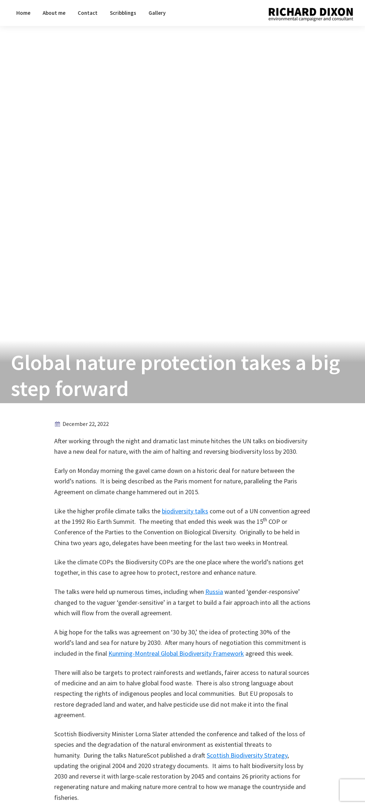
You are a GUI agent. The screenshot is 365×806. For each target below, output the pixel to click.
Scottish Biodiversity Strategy (247, 755)
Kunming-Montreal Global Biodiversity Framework (176, 653)
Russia (214, 591)
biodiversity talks (185, 511)
